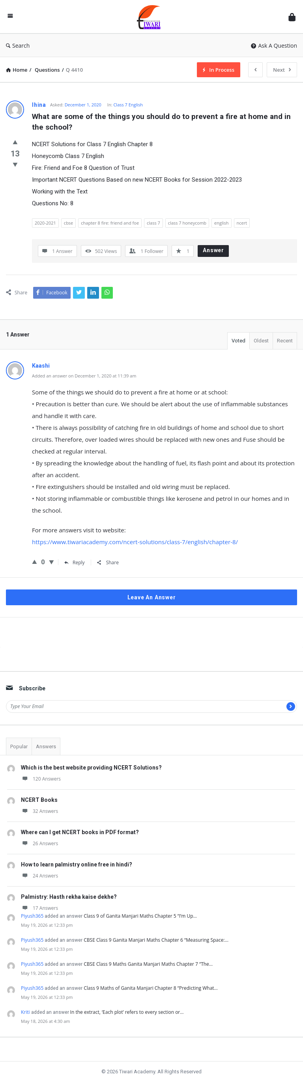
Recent (285, 341)
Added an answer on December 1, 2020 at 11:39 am (84, 376)
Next (282, 69)
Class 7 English (128, 105)
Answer (213, 250)
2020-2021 (45, 223)
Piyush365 (32, 916)
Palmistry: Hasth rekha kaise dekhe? (69, 897)
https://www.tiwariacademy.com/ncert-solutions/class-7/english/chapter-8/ (135, 542)
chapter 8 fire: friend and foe (110, 223)
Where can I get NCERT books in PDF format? (80, 832)
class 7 (153, 223)
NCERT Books (39, 800)
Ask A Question (274, 45)
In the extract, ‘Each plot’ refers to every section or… (127, 1012)
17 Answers (39, 908)
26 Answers (39, 843)
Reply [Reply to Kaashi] (74, 562)
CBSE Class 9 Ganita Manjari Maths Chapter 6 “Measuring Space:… (156, 940)
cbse (68, 223)
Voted (238, 341)
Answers (46, 746)
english (221, 223)
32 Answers (39, 811)
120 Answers (41, 778)
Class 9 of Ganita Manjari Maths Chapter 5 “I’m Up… (140, 916)
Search (18, 45)
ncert (242, 223)
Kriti (25, 1012)
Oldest (261, 341)
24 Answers (39, 875)
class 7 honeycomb (187, 223)
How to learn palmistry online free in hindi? (76, 864)
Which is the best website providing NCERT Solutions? (91, 767)
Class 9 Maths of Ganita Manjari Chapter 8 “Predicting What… (151, 988)
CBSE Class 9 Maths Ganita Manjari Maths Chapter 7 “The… (148, 964)
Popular (19, 746)
